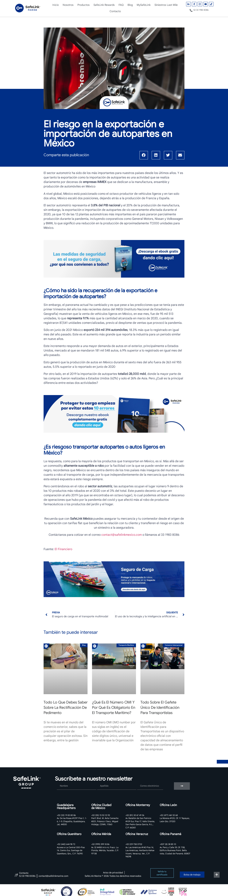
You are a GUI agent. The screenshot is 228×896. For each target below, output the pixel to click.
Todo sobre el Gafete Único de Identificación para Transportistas (159, 707)
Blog (130, 5)
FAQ (121, 5)
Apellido (102, 780)
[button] (144, 155)
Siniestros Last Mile (166, 5)
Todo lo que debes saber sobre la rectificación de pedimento (66, 707)
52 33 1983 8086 (201, 10)
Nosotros (68, 5)
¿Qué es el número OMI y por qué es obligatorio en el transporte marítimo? (113, 707)
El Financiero (63, 549)
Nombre (62, 780)
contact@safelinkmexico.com (121, 535)
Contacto (115, 11)
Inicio (55, 5)
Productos (83, 5)
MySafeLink (144, 5)
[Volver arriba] (217, 875)
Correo (141, 780)
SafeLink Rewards (104, 5)
